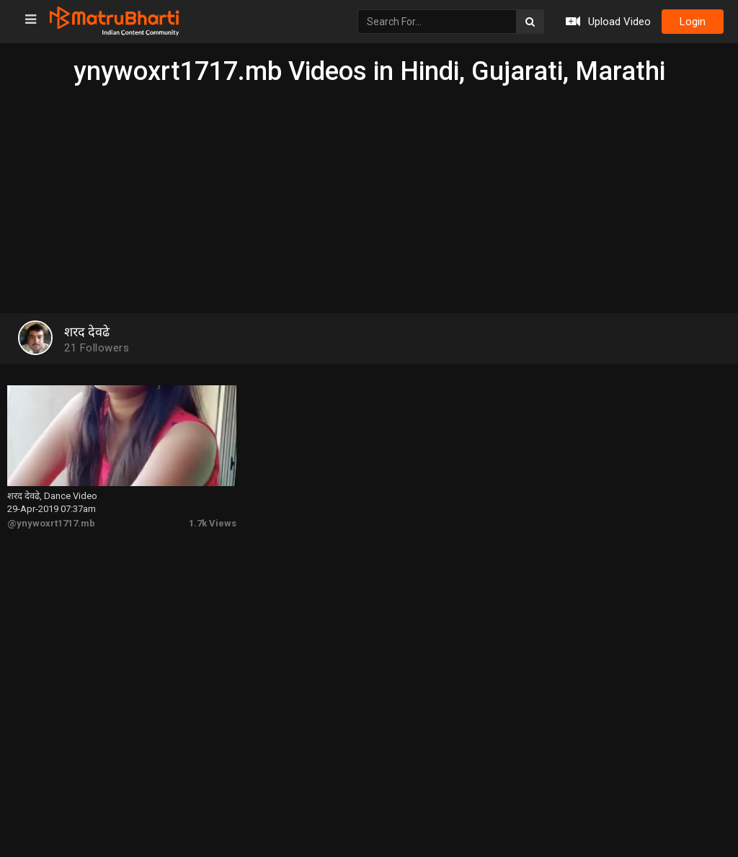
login (693, 21)
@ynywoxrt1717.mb (51, 523)
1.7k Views (212, 523)
